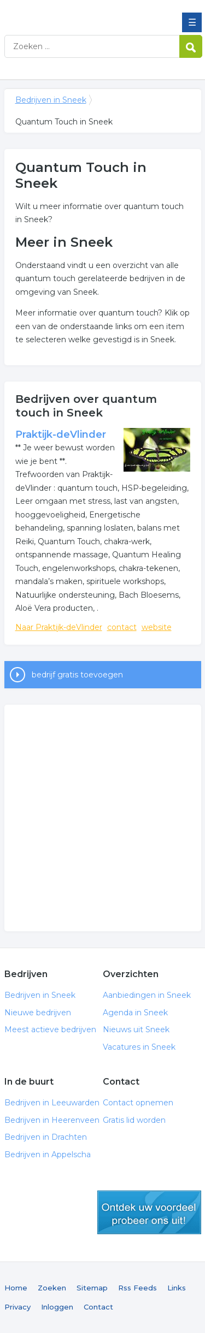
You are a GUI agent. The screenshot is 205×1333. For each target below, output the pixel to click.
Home (15, 1287)
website (157, 627)
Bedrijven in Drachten (45, 1137)
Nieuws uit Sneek (136, 1029)
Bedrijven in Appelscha (47, 1154)
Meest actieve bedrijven (50, 1029)
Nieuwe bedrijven (37, 1012)
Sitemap (92, 1287)
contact (122, 627)
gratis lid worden (149, 1212)
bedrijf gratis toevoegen (77, 675)
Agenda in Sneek (135, 1012)
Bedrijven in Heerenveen (51, 1120)
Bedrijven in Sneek (83, 12)
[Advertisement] (102, 818)
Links (176, 1287)
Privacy (17, 1306)
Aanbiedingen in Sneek (147, 995)
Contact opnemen (138, 1103)
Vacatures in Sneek (139, 1047)
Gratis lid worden (134, 1120)
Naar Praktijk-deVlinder (58, 627)
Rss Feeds (137, 1287)
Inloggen (57, 1306)
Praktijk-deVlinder (60, 435)
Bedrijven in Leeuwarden (51, 1103)
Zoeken (52, 1287)
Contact (98, 1306)
